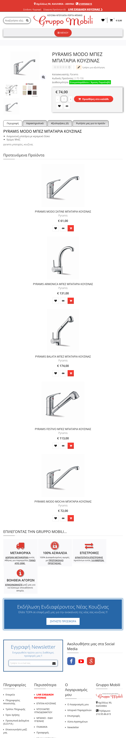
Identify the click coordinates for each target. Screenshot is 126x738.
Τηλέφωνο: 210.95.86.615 (103, 689)
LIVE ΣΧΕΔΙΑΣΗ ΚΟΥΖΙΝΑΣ (43, 673)
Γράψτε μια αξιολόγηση (90, 67)
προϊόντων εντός (77, 560)
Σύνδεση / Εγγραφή (32, 10)
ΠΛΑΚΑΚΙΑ (41, 703)
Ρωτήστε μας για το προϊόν (90, 123)
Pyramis (74, 74)
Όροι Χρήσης (13, 691)
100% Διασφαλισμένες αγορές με (48, 560)
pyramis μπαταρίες (13, 144)
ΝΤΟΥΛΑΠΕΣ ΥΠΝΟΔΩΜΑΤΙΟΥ (43, 687)
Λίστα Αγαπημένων (77, 698)
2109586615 (85, 3)
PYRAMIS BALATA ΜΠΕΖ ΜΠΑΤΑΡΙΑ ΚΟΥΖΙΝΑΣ (63, 356)
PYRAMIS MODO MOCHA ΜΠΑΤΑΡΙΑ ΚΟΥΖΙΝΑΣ (63, 501)
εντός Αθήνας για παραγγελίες (18, 562)
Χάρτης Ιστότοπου (46, 715)
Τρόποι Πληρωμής (15, 685)
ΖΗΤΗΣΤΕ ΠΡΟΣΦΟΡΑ (63, 598)
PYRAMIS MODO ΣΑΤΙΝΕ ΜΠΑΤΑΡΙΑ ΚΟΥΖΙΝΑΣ (63, 211)
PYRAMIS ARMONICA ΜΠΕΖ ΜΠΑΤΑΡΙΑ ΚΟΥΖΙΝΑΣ (63, 284)
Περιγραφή (13, 123)
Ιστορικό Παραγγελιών (79, 686)
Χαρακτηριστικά (34, 123)
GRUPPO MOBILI (10, 728)
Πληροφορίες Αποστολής (11, 678)
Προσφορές (42, 709)
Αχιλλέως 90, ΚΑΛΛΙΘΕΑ (104, 681)
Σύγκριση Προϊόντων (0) (54, 10)
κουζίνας (28, 144)
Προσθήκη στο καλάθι (93, 99)
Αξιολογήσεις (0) (60, 123)
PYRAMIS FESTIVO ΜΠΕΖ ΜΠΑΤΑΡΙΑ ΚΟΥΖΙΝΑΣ (63, 429)
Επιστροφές (73, 692)
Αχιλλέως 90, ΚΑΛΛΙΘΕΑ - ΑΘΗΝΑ (55, 3)
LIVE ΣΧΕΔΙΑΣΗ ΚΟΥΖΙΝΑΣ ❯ (85, 9)
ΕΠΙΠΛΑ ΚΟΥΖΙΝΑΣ (46, 680)
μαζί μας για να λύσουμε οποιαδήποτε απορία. (107, 564)
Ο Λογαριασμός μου (78, 681)
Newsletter (73, 704)
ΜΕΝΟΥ (63, 32)
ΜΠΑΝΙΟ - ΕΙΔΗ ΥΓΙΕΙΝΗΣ (43, 696)
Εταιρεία (10, 671)
